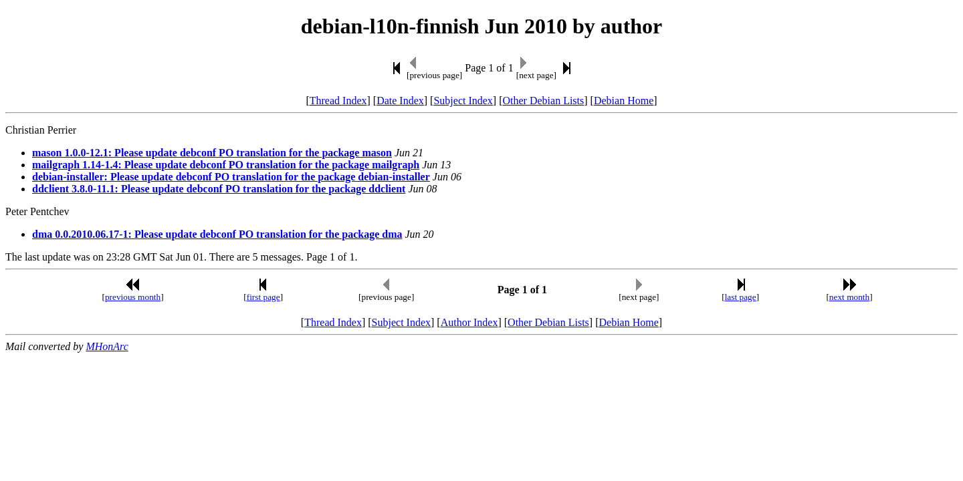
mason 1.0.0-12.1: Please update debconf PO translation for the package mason (212, 152)
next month (849, 297)
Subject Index (462, 100)
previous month (132, 297)
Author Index (469, 322)
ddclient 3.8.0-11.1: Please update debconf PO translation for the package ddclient (218, 188)
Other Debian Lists (543, 100)
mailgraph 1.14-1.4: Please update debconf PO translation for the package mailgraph (225, 164)
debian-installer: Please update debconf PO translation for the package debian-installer (231, 176)
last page (740, 297)
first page (263, 297)
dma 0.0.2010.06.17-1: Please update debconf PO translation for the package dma (217, 234)
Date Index (400, 100)
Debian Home (623, 100)
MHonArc (107, 346)
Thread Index (338, 100)
